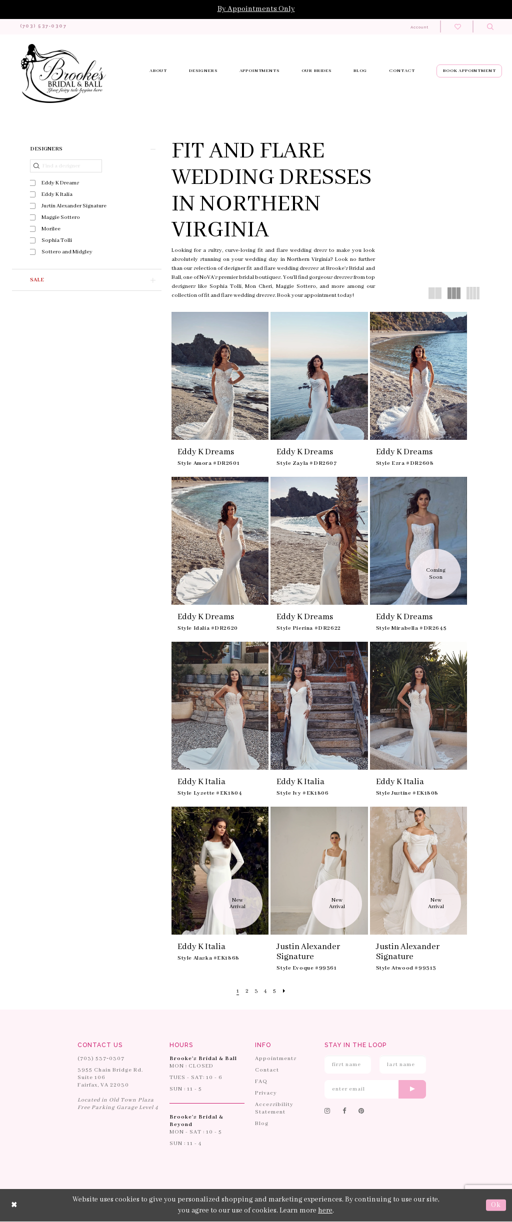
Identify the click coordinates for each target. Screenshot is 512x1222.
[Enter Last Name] (403, 1065)
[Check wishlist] (458, 26)
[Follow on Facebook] (344, 1112)
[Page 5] (276, 992)
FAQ (261, 1082)
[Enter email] (375, 1090)
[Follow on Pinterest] (361, 1112)
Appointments (275, 1059)
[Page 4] (266, 992)
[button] (87, 149)
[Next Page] (287, 992)
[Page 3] (255, 992)
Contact (267, 1070)
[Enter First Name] (347, 1065)
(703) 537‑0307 (101, 1059)
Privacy (266, 1093)
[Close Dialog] (14, 1206)
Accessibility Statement (274, 1109)
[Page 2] (245, 992)
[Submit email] (412, 1090)
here (325, 1211)
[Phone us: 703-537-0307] (48, 27)
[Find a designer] (66, 166)
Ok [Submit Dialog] (496, 1205)
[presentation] (220, 376)
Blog (261, 1124)
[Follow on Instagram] (327, 1112)
